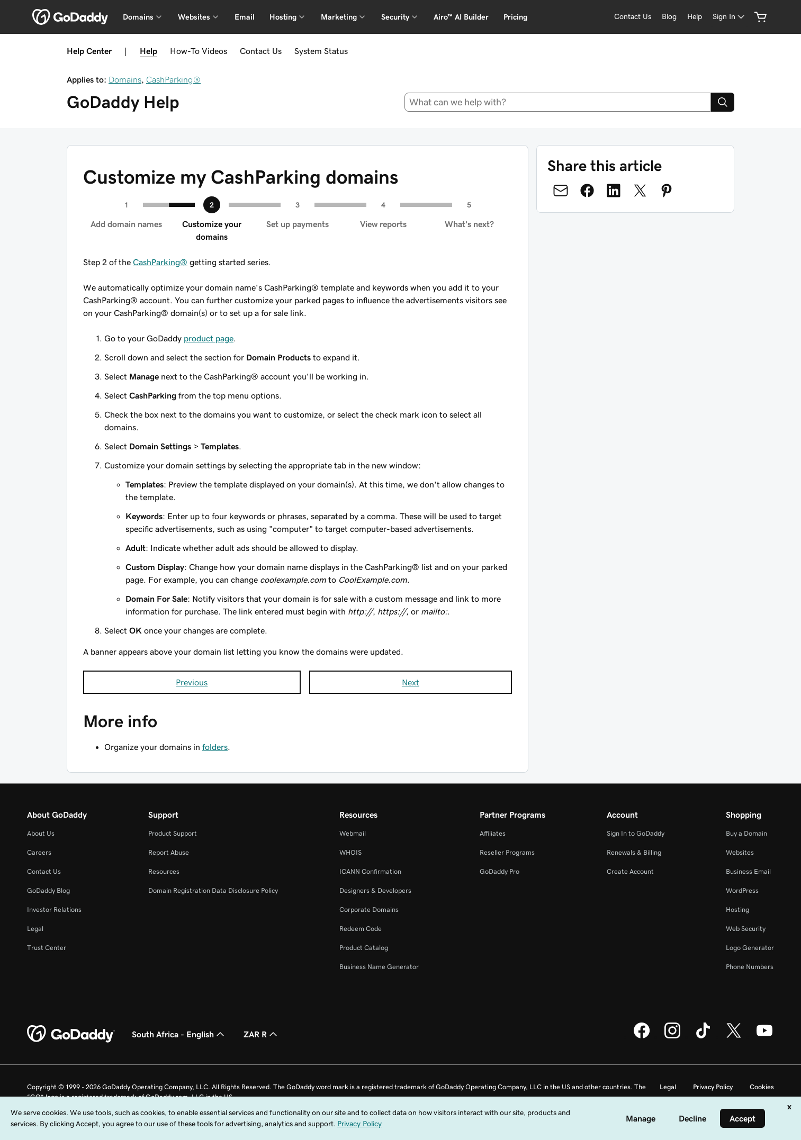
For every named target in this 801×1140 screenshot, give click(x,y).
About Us (41, 833)
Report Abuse (168, 852)
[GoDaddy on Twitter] (733, 1037)
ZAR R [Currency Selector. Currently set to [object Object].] (262, 1034)
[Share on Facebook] (587, 190)
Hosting (737, 909)
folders (215, 747)
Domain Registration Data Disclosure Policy (213, 890)
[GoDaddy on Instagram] (672, 1037)
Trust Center (46, 947)
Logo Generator (750, 947)
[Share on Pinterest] (666, 190)
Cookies (762, 1086)
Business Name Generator (379, 966)
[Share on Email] (560, 190)
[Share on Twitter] (640, 190)
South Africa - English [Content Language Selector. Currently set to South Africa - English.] (179, 1034)
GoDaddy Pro (499, 871)
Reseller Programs (507, 852)
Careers (39, 852)
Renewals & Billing (634, 852)
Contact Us (261, 51)
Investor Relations (54, 909)
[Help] (694, 16)
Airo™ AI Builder (461, 17)
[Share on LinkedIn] (613, 190)
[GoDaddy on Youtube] (764, 1037)
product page (208, 338)
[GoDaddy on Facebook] (641, 1037)
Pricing (515, 17)
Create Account (630, 871)
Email (245, 17)
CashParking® (173, 79)
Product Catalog (363, 947)
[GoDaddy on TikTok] (703, 1037)
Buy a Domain (746, 833)
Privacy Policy (713, 1086)
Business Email (748, 871)
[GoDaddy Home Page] (71, 1034)
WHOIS (350, 852)
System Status (321, 51)
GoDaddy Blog (48, 890)
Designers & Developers (375, 890)
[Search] (722, 102)
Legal (35, 928)
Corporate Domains (369, 909)
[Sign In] (729, 16)
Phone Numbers (749, 966)
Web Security (746, 928)
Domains (125, 79)
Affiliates (493, 833)
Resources (163, 871)
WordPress (742, 890)
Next (410, 682)
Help (148, 51)
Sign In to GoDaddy (635, 833)
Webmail (352, 833)
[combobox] (557, 102)
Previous (192, 682)
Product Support (172, 833)
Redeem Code (360, 928)
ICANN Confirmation (370, 871)
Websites (740, 852)
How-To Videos (198, 51)
